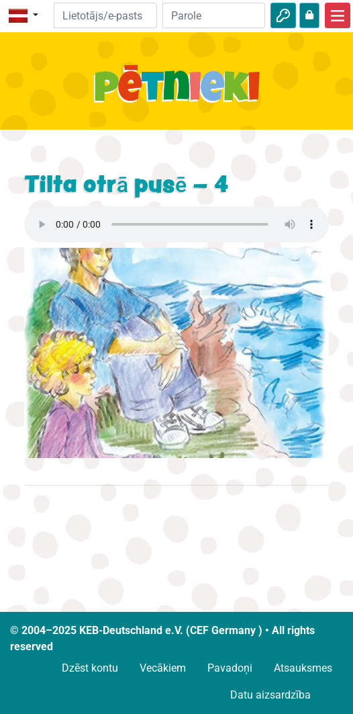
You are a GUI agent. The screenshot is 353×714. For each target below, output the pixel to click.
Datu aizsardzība (270, 694)
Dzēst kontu (90, 668)
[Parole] (213, 15)
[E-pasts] (105, 15)
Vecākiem (163, 668)
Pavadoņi (229, 668)
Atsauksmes (303, 668)
